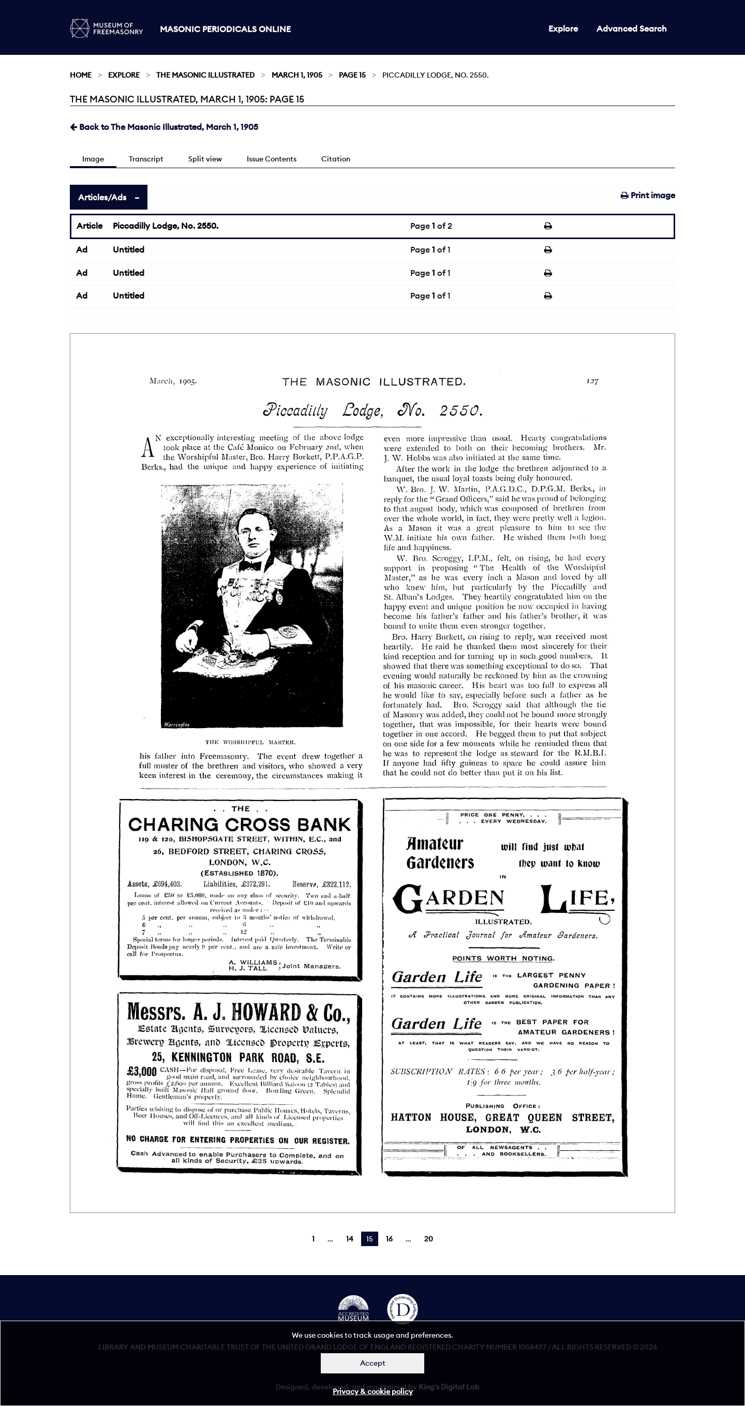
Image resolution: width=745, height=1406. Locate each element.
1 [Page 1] (313, 1239)
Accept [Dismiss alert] (372, 1363)
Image (93, 159)
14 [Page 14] (349, 1239)
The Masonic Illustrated (205, 75)
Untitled (128, 249)
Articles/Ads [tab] (102, 197)
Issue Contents (271, 159)
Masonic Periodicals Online (225, 29)
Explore (563, 28)
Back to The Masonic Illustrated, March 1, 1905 (164, 127)
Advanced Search (632, 28)
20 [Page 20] (428, 1239)
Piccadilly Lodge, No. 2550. (165, 225)
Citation (335, 159)
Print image (648, 195)
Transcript (146, 159)
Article (89, 225)
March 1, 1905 (297, 75)
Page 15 (352, 75)
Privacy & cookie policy (373, 1391)
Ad (81, 249)
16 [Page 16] (389, 1239)
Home (81, 75)
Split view (205, 159)
